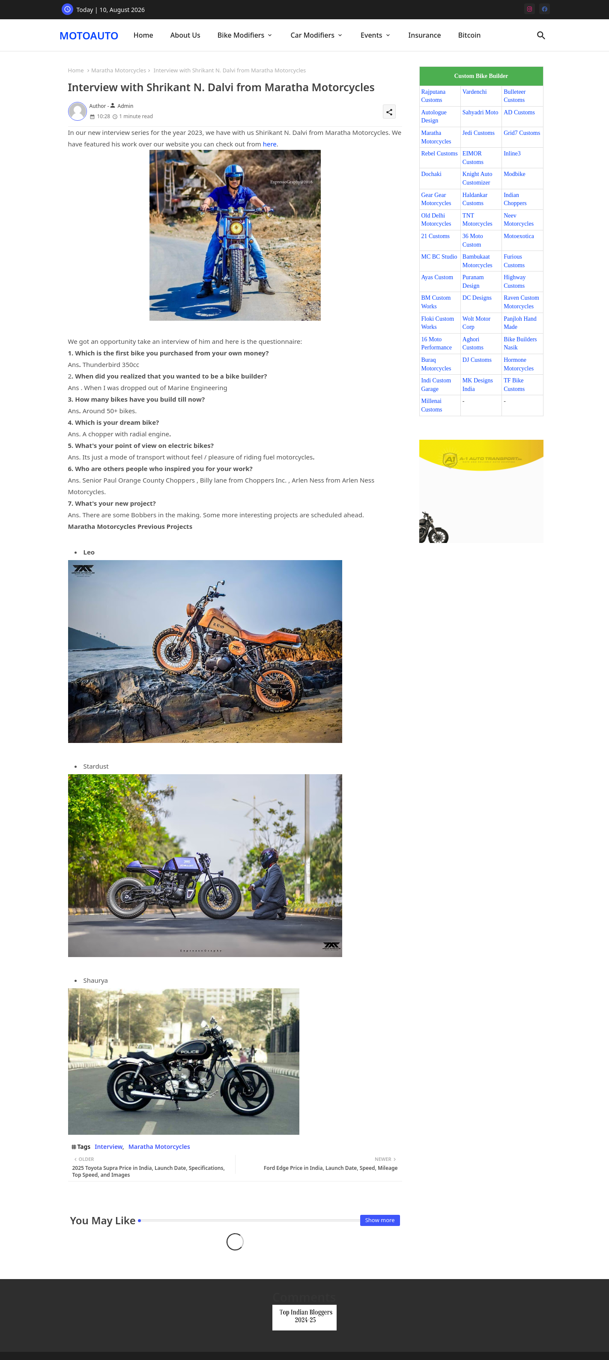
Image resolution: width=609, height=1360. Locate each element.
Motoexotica (519, 236)
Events (371, 35)
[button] (541, 35)
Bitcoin (469, 35)
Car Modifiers (312, 35)
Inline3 (512, 153)
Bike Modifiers (241, 35)
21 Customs (435, 236)
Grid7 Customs (522, 133)
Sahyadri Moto (481, 112)
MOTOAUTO (89, 35)
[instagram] (529, 8)
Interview (108, 1146)
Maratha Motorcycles (118, 70)
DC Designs (477, 298)
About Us (185, 35)
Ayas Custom (437, 277)
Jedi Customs (479, 133)
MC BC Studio (439, 257)
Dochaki (431, 174)
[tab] (143, 35)
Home (143, 35)
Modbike (514, 174)
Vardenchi (475, 92)
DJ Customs (477, 360)
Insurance (425, 35)
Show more (380, 1220)
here (270, 144)
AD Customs (519, 112)
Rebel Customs (439, 153)
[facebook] (544, 8)
